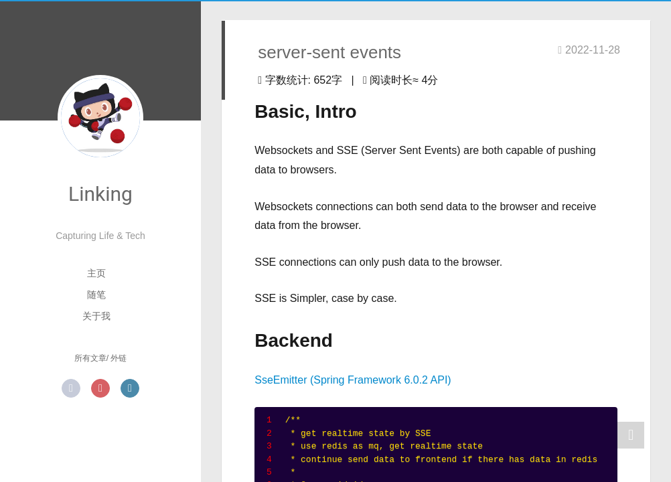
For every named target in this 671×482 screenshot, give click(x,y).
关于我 (96, 316)
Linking (100, 194)
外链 (118, 358)
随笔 (96, 294)
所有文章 (90, 358)
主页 (96, 273)
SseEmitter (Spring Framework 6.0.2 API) (352, 380)
